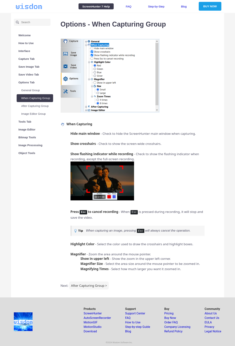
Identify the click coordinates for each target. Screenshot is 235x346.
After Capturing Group (35, 105)
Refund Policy (173, 331)
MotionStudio (93, 327)
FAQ (128, 6)
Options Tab (27, 82)
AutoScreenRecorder (97, 318)
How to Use (26, 43)
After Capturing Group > (89, 285)
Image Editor (27, 129)
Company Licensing (177, 327)
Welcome (25, 35)
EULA (208, 322)
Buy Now (170, 318)
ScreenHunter (93, 313)
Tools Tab (25, 121)
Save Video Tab (29, 74)
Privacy (209, 327)
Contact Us (212, 318)
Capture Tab (27, 58)
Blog (184, 6)
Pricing (169, 313)
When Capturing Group (35, 98)
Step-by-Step (156, 6)
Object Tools (27, 153)
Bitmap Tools (27, 137)
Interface (24, 51)
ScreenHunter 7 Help (96, 6)
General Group (30, 90)
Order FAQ (171, 322)
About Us (211, 313)
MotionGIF (90, 322)
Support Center (135, 313)
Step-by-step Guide (137, 327)
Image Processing (30, 145)
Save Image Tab (29, 66)
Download (90, 331)
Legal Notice (213, 331)
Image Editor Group (33, 113)
